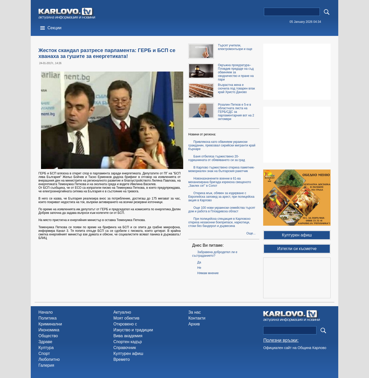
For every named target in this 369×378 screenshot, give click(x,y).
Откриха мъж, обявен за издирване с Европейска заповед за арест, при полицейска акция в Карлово (221, 196)
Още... (251, 233)
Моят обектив (126, 318)
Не (199, 268)
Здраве (45, 342)
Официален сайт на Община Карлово (294, 348)
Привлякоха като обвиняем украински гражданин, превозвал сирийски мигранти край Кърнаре (221, 145)
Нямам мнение (208, 273)
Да (199, 262)
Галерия (46, 365)
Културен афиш (128, 353)
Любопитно (49, 359)
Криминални (50, 324)
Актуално (122, 312)
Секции (54, 28)
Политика (47, 318)
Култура (46, 347)
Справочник (124, 347)
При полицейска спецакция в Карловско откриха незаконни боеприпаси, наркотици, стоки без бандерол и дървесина (219, 222)
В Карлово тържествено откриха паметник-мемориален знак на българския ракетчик (221, 169)
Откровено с (125, 324)
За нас (194, 312)
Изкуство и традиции (133, 330)
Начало (45, 312)
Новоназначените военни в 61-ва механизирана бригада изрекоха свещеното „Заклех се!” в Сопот (219, 182)
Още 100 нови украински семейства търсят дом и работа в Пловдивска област (221, 209)
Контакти (197, 318)
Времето (121, 359)
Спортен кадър (127, 342)
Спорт (44, 353)
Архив (194, 324)
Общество (48, 336)
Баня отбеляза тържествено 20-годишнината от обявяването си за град (216, 158)
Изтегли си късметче (296, 248)
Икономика (48, 330)
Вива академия (127, 336)
